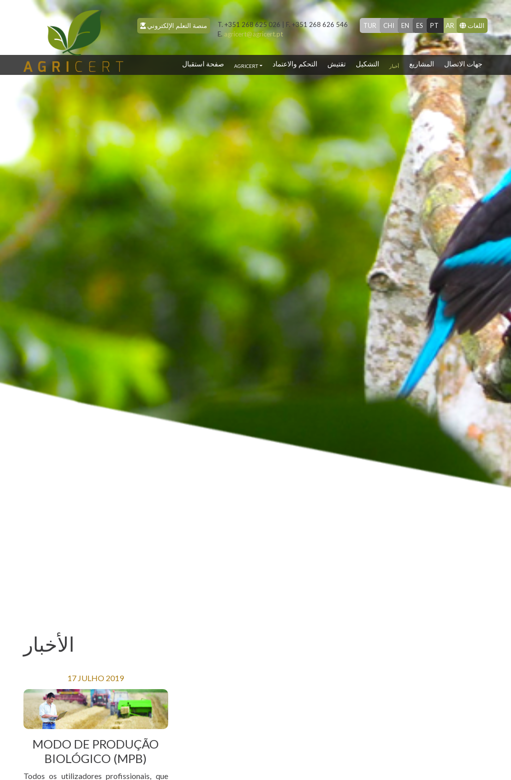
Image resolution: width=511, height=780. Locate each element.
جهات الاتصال (463, 63)
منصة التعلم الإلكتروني (173, 25)
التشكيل (367, 63)
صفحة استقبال (205, 63)
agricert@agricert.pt (250, 34)
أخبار (394, 66)
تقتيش (336, 63)
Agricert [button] (246, 66)
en (405, 25)
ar (450, 25)
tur (369, 25)
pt (434, 25)
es (419, 25)
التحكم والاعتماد (294, 63)
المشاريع (421, 63)
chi (388, 25)
